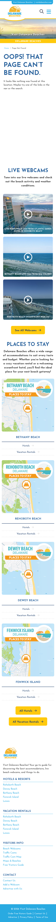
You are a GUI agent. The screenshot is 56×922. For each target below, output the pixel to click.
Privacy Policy (26, 917)
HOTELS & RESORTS (16, 779)
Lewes (6, 801)
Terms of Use (42, 917)
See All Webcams (26, 330)
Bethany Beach (11, 793)
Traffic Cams (10, 853)
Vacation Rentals (26, 452)
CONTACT (9, 875)
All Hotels (25, 711)
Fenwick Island (11, 797)
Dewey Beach (10, 789)
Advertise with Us (12, 889)
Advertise (12, 917)
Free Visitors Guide (13, 865)
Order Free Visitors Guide (20, 914)
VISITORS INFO (13, 843)
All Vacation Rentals (26, 722)
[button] (49, 11)
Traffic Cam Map (12, 857)
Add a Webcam (11, 885)
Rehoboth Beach (12, 785)
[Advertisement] (28, 125)
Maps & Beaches (12, 861)
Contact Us (9, 881)
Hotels (26, 446)
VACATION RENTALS (17, 811)
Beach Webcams (12, 849)
